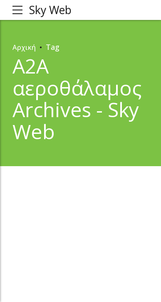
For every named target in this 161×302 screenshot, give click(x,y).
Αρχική (24, 47)
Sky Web (52, 10)
